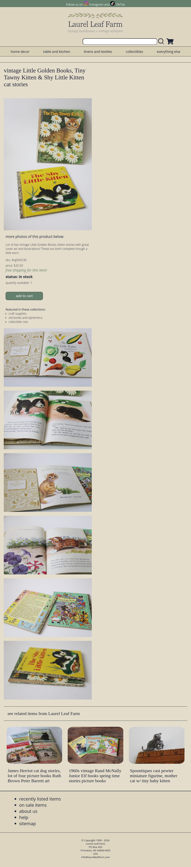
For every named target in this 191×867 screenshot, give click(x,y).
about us (28, 811)
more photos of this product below (34, 236)
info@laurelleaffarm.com (95, 857)
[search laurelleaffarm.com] (162, 41)
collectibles (134, 51)
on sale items (33, 805)
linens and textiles (98, 51)
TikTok (120, 4)
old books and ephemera (25, 318)
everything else (168, 51)
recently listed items (40, 799)
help (23, 817)
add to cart (24, 296)
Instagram (96, 4)
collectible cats (18, 322)
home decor (20, 51)
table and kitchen (56, 51)
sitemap (27, 823)
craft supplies (17, 313)
